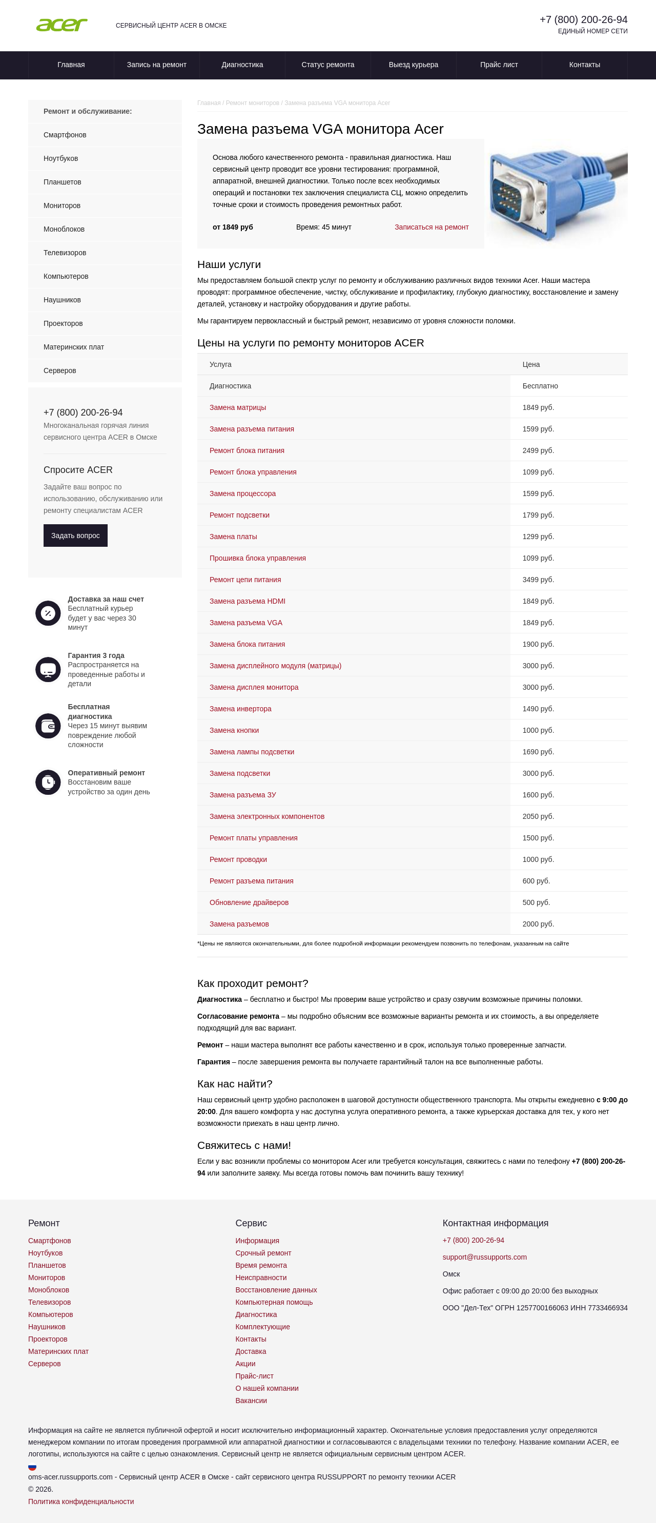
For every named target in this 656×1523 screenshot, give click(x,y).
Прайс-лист (254, 1376)
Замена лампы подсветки (252, 752)
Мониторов (62, 205)
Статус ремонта (328, 64)
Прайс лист (499, 64)
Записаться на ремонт (432, 227)
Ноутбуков (61, 158)
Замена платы (233, 536)
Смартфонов (65, 135)
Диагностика (242, 64)
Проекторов (63, 323)
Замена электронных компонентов (267, 816)
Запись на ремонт (157, 64)
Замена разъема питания (252, 429)
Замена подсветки (240, 773)
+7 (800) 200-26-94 (584, 19)
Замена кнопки (234, 730)
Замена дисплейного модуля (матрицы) (276, 666)
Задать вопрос (75, 535)
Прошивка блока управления (258, 558)
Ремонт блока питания (247, 450)
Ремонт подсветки (240, 515)
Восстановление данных (276, 1290)
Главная (71, 64)
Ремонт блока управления (253, 472)
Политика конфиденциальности (81, 1501)
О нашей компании (266, 1388)
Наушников (62, 300)
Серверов (60, 370)
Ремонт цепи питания (245, 579)
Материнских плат (74, 347)
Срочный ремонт (263, 1253)
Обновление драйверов (249, 902)
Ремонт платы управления (254, 838)
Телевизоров (65, 253)
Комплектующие (262, 1327)
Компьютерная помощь (274, 1302)
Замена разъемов (239, 924)
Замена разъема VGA (246, 623)
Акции (245, 1364)
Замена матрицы (238, 407)
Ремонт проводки (238, 859)
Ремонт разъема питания (252, 881)
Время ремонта (261, 1265)
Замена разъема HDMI (247, 601)
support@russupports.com (485, 1257)
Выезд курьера (414, 64)
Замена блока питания (247, 644)
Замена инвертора (241, 709)
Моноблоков (64, 229)
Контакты (584, 64)
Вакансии (251, 1400)
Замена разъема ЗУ (243, 795)
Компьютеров (66, 276)
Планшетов (62, 182)
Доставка (250, 1351)
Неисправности (260, 1277)
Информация (257, 1241)
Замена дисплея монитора (254, 687)
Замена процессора (243, 493)
